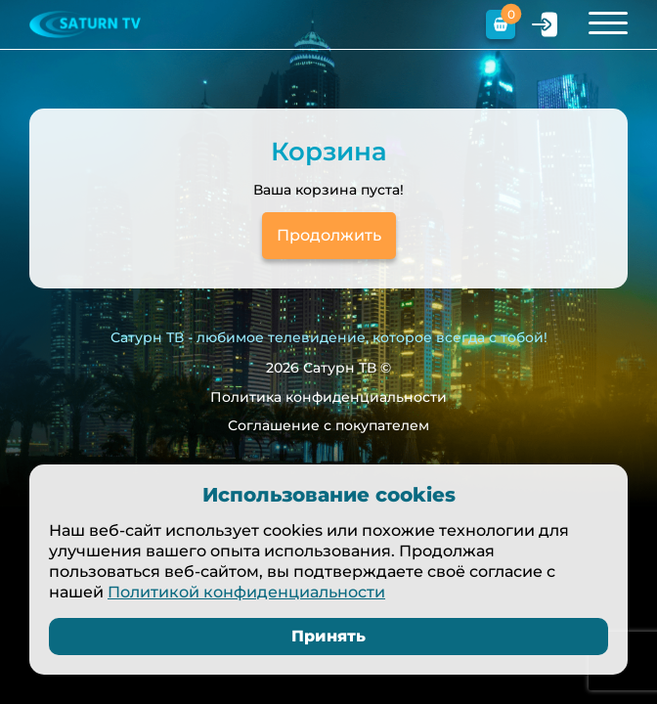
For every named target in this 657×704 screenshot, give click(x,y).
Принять (328, 636)
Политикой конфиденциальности (246, 592)
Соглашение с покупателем (328, 425)
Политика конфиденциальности (328, 397)
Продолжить (329, 235)
